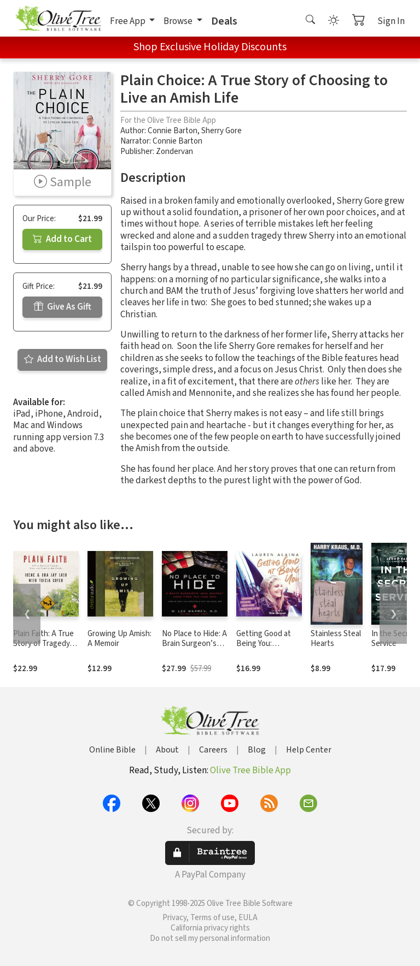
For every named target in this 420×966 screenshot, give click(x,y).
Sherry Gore (221, 131)
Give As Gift (62, 306)
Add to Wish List (62, 359)
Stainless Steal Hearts (336, 639)
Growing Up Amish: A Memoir (119, 639)
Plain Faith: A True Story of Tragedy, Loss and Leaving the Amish (43, 649)
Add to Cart (62, 239)
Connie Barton (172, 131)
